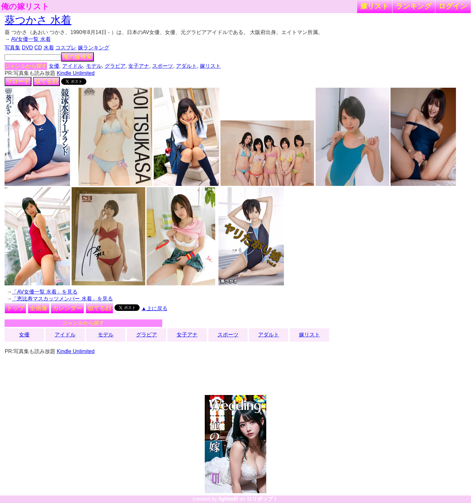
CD (38, 47)
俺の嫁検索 (77, 57)
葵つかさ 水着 (38, 20)
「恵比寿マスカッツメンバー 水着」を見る (62, 298)
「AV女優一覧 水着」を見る (45, 292)
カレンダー (67, 308)
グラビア (115, 66)
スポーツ (162, 66)
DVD (27, 47)
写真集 (12, 47)
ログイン (453, 6)
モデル (94, 66)
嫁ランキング (93, 47)
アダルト (186, 66)
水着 (49, 47)
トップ (15, 308)
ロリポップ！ (262, 499)
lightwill (228, 499)
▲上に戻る (154, 308)
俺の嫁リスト (25, 6)
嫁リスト (374, 6)
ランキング (414, 6)
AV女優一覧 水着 (31, 39)
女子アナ (138, 66)
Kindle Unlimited (76, 73)
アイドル (72, 66)
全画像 (38, 308)
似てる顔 (46, 81)
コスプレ (65, 47)
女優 (54, 66)
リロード (18, 81)
